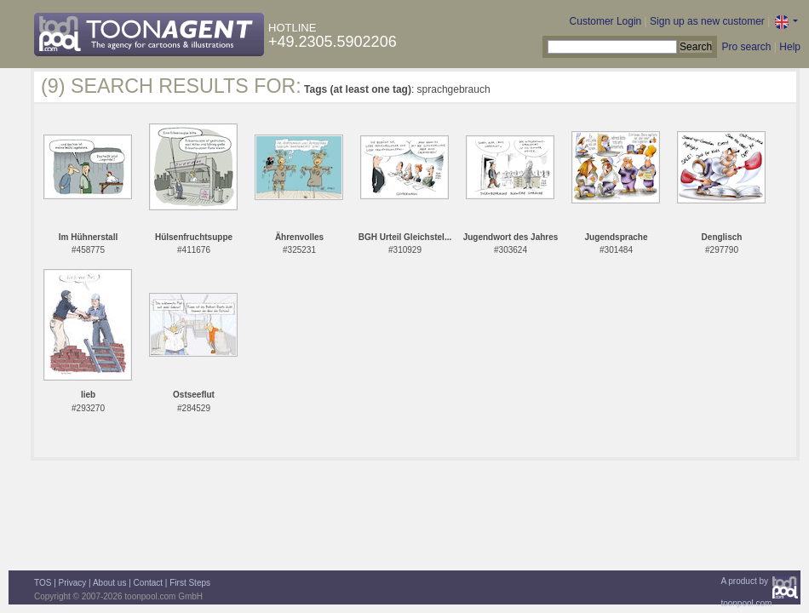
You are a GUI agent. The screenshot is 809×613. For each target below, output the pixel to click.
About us (109, 582)
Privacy (73, 582)
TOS (42, 582)
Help (789, 47)
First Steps (189, 582)
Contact (148, 582)
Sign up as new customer (707, 21)
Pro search (746, 47)
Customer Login (606, 21)
